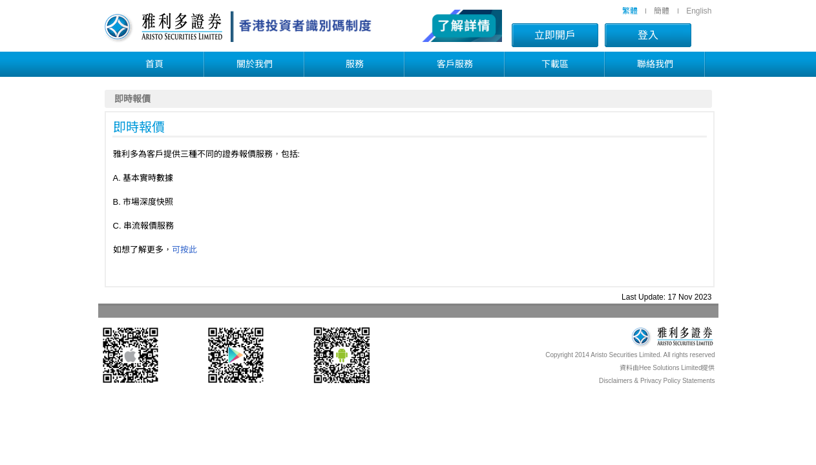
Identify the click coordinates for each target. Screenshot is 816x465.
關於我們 (254, 64)
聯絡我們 (655, 64)
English (698, 11)
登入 (648, 35)
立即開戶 (555, 35)
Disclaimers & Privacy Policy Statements (657, 380)
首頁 (154, 64)
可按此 (184, 249)
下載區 (555, 64)
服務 (355, 64)
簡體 (661, 11)
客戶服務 (455, 64)
